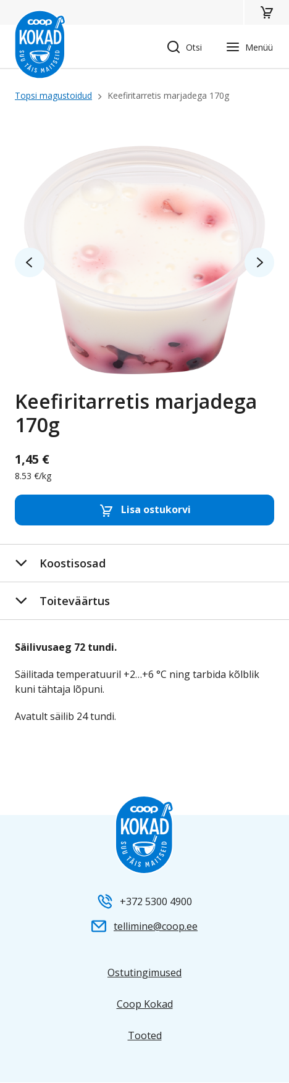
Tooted (145, 1035)
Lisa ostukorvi (145, 510)
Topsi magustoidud (53, 95)
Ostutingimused (144, 972)
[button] (266, 12)
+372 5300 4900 (156, 901)
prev (29, 262)
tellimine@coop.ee (156, 926)
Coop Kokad (145, 1004)
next (259, 262)
